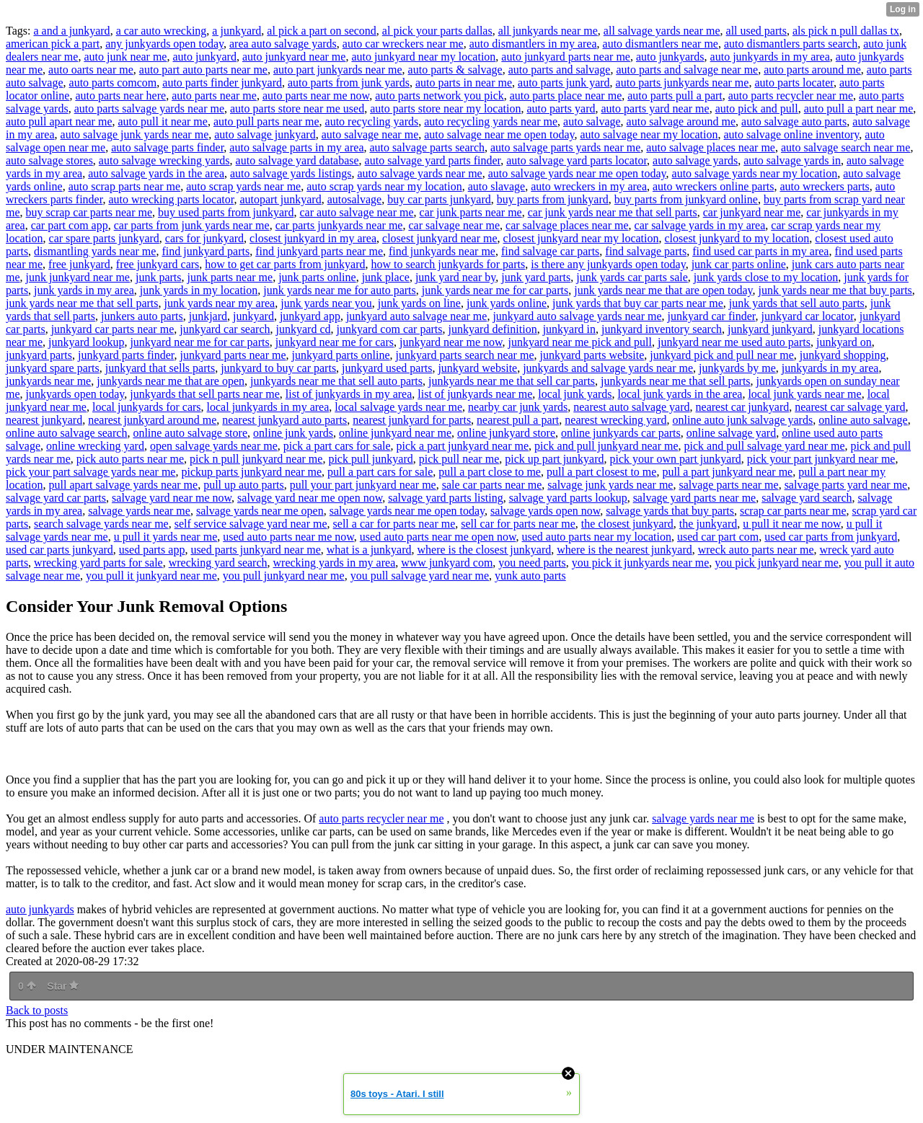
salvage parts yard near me (846, 485)
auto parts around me (812, 69)
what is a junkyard (369, 549)
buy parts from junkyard (553, 199)
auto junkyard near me (294, 56)
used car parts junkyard (59, 549)
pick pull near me (459, 459)
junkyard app (310, 316)
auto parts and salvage (559, 69)
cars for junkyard (204, 238)
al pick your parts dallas (437, 31)
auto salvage (592, 121)
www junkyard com (447, 562)
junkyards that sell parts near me (205, 394)
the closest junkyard (627, 524)
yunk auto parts (530, 575)
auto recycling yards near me (490, 121)
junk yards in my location (199, 290)
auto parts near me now (315, 95)
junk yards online (507, 303)
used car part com (718, 537)
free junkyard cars (158, 264)
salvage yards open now (545, 511)
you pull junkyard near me (284, 575)
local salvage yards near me (398, 407)
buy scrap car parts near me (89, 212)
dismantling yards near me (95, 251)
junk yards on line (419, 303)
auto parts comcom (113, 82)
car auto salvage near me (356, 212)
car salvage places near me (567, 225)
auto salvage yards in (792, 160)
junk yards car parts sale (632, 277)
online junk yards (293, 433)
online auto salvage (863, 420)
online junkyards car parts (621, 433)
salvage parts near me (728, 485)
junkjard (208, 316)
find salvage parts (645, 251)
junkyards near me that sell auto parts (336, 381)
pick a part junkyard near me (463, 446)
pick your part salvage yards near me (90, 472)
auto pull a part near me (859, 108)
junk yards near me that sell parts (82, 303)
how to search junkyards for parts (448, 264)
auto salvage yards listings (290, 173)
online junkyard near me (395, 433)
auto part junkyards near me (337, 69)
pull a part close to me (489, 472)
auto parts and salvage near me (687, 69)
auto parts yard (560, 108)
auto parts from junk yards (349, 82)
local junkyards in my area (268, 407)
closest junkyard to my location (737, 238)
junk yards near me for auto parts (339, 290)
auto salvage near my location (648, 134)
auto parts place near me (566, 95)
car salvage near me (454, 225)
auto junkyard (204, 56)
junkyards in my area (830, 368)
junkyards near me (48, 381)
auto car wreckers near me (403, 43)
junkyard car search (225, 329)
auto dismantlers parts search (790, 43)
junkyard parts (39, 355)
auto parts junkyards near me (682, 82)
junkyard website (477, 368)
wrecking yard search (218, 562)
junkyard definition (493, 329)
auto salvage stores (49, 160)
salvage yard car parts (56, 498)
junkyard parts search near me (465, 355)
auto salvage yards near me (419, 173)
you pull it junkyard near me (151, 575)
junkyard (253, 316)
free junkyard (79, 264)
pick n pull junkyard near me (256, 459)
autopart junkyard (280, 199)
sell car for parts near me (518, 524)
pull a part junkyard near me (727, 472)
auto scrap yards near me (243, 186)
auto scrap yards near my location (384, 186)
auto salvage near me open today (499, 134)
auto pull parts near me (266, 121)
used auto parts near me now (288, 537)
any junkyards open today (164, 43)
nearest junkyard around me (152, 420)
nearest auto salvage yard (631, 407)
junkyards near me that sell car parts (511, 381)
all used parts (756, 31)
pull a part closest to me (601, 472)
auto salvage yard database (297, 160)
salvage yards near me (139, 511)
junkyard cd (303, 329)
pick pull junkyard (370, 459)
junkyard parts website (591, 355)
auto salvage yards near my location (755, 173)
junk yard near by (455, 277)
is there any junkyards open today (608, 264)
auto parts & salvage (455, 69)
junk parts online (317, 277)
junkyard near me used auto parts (734, 342)
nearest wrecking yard (615, 420)
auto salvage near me (370, 134)
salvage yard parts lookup (568, 498)
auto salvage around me (681, 121)
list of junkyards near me (475, 394)
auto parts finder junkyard (222, 82)
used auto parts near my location (596, 537)
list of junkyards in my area (349, 394)
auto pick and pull (756, 108)
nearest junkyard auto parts (284, 420)
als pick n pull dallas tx (845, 31)
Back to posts (37, 1010)
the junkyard (708, 524)
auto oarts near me (90, 69)
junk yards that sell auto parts (797, 303)
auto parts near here (120, 95)
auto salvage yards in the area (156, 173)
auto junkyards (670, 56)
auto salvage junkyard (264, 134)
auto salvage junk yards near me (135, 134)
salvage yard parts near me (694, 498)
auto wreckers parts (824, 186)
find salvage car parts (550, 251)
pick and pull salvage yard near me (764, 446)
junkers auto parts (142, 316)
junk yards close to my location (766, 277)
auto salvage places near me (710, 147)
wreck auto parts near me (756, 549)
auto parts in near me (463, 82)
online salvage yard (731, 433)
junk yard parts (535, 277)
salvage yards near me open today (407, 511)
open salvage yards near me (214, 446)
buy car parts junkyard (439, 199)
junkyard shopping (843, 355)
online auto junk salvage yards (743, 420)
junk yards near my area (219, 303)
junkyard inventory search (661, 329)
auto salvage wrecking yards (164, 160)
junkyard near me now (450, 342)
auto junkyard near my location (423, 56)
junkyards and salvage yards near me (608, 368)
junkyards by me (737, 368)
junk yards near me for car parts (495, 290)
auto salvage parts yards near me (565, 147)
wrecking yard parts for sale (98, 562)
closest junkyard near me (440, 238)
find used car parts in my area (760, 251)
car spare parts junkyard (104, 238)
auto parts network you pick (439, 95)
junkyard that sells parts (160, 368)
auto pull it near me (163, 121)
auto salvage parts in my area (296, 147)
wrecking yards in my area (334, 562)
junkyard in (569, 329)
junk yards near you (326, 303)
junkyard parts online (341, 355)
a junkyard (236, 31)
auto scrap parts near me (124, 186)
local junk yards (574, 394)
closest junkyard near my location (581, 238)
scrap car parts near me (793, 511)
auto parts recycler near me (790, 95)
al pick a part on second (321, 31)
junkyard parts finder (126, 355)
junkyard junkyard (770, 329)
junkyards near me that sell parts (676, 381)
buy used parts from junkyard (225, 212)
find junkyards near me (442, 251)
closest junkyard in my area (312, 238)
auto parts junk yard (564, 82)
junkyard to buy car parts (278, 368)
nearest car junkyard (743, 407)
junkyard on (844, 342)
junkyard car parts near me (113, 329)
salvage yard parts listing (445, 498)
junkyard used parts (387, 368)
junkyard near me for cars (334, 342)
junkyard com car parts (389, 329)
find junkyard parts (205, 251)
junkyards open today (75, 394)
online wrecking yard (95, 446)
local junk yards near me (804, 394)
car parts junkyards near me (339, 225)
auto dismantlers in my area (533, 43)
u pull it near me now (791, 524)
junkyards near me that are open (170, 381)
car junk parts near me (471, 212)
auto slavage (497, 186)
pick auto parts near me (130, 459)
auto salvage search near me (845, 147)
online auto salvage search (66, 433)
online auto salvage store (190, 433)
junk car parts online (739, 264)
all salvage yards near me (662, 31)
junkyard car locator (807, 316)
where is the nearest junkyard (624, 549)
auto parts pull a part (675, 95)
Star (63, 986)
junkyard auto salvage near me (416, 316)
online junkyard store (506, 433)
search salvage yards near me (101, 524)
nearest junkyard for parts (412, 420)
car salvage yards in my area (700, 225)
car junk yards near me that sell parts (612, 212)
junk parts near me (230, 277)
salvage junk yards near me (610, 485)
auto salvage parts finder (167, 147)
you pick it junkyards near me (641, 562)
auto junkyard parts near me (565, 56)
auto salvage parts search (427, 147)
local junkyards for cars (146, 407)
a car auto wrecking (161, 31)
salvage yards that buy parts (670, 511)
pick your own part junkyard (675, 459)
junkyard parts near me (233, 355)
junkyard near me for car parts (199, 342)
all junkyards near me (548, 31)
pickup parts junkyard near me (251, 472)
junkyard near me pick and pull (580, 342)
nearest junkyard (44, 420)
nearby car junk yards (518, 407)
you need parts (531, 562)
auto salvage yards (695, 160)
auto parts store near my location (445, 108)
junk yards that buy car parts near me (637, 303)
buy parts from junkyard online (686, 199)
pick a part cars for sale (337, 446)
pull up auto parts (243, 485)
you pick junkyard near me (777, 562)
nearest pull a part (518, 420)
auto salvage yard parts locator (576, 160)
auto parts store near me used (297, 108)
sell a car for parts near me (394, 524)
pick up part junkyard (554, 459)
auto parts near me (214, 95)
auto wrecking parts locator (171, 199)
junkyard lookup (86, 342)
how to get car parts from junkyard (285, 264)
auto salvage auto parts (794, 121)
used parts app (152, 549)
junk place (386, 277)
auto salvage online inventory (792, 134)
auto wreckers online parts (713, 186)
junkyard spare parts (53, 368)
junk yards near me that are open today (663, 290)
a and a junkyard (71, 31)
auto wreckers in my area (589, 186)
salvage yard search (806, 498)
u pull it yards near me (166, 537)
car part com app (69, 225)
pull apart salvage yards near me (123, 485)
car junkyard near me (751, 212)
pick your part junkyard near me (821, 459)
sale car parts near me (492, 485)
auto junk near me (125, 56)
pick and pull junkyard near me (606, 446)
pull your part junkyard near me (363, 485)
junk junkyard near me (78, 277)
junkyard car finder (712, 316)
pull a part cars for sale (380, 472)
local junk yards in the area (680, 394)
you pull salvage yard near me (419, 575)
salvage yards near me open (260, 511)
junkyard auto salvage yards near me (577, 316)
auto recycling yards (372, 121)
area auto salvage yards (283, 43)
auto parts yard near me (655, 108)
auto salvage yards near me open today (577, 173)
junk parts (159, 277)
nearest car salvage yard (850, 407)
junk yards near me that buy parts (835, 290)
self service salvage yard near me (251, 524)
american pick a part (53, 43)
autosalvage (354, 199)
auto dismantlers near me (660, 43)
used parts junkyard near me (255, 549)
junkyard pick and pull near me (722, 355)
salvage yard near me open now (309, 498)
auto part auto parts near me (203, 69)
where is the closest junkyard (485, 549)
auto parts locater (794, 82)
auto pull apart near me (59, 121)
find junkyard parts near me (319, 251)
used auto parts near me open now (438, 537)
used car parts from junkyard (830, 537)
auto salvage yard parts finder (433, 160)
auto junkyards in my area (770, 56)
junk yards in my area (84, 290)
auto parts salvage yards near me (149, 108)
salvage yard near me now (171, 498)
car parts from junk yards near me (192, 225)
